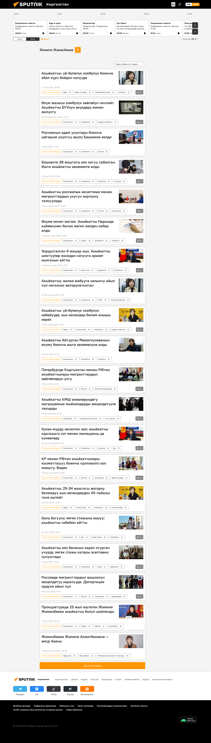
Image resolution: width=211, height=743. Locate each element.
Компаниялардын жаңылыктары (112, 706)
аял (114, 448)
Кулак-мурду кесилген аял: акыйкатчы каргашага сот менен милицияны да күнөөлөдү (75, 433)
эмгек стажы (97, 537)
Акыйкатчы (85, 122)
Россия (101, 151)
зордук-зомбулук (105, 122)
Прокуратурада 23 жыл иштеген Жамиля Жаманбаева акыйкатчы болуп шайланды (78, 609)
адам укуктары (81, 92)
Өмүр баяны (84, 656)
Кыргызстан (68, 122)
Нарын (84, 240)
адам (65, 92)
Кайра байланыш (74, 709)
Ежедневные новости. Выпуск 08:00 (29, 27)
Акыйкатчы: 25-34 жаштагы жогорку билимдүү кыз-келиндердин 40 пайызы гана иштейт (76, 493)
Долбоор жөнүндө (21, 706)
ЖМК (100, 300)
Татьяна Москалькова (103, 389)
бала (100, 567)
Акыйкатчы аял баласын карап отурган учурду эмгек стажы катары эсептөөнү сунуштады (76, 552)
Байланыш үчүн (67, 706)
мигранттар (116, 211)
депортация (116, 596)
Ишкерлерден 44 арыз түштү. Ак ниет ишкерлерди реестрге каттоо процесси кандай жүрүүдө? (131, 30)
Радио (65, 329)
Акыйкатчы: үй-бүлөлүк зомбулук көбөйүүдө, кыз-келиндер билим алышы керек (76, 315)
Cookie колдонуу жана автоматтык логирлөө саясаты (38, 709)
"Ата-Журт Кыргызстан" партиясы (111, 656)
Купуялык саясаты (139, 706)
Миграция (106, 679)
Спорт (118, 679)
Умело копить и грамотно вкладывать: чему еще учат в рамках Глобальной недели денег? (62, 30)
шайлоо (98, 626)
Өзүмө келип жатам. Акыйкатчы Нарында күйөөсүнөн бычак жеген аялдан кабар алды (78, 226)
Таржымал (67, 656)
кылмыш (101, 448)
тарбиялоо (114, 567)
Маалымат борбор (162, 679)
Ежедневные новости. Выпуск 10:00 (165, 27)
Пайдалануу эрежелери (45, 706)
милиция (117, 181)
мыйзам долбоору (117, 300)
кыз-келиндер (117, 507)
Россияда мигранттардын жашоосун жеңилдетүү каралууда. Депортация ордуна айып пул (73, 582)
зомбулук (122, 92)
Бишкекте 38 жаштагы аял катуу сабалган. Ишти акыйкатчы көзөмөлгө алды (79, 164)
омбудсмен (67, 418)
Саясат (83, 626)
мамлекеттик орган (102, 92)
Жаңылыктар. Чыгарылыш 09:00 (95, 27)
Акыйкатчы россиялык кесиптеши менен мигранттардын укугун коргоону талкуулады (77, 196)
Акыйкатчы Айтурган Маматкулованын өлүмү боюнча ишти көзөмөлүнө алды (76, 342)
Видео (146, 679)
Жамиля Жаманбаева (56, 50)
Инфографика (132, 679)
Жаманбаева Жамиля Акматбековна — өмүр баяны (75, 638)
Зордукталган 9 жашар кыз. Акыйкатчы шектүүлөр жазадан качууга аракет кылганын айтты (76, 255)
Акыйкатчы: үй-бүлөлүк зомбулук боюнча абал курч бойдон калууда (77, 75)
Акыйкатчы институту (88, 418)
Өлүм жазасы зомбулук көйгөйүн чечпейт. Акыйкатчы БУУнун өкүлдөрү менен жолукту (78, 107)
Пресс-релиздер (85, 706)
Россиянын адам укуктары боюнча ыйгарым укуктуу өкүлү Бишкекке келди (77, 134)
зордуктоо (102, 270)
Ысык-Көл (85, 270)
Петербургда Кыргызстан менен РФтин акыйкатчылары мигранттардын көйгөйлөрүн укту (76, 374)
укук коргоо (110, 418)
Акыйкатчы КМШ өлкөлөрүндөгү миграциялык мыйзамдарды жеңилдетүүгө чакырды (79, 404)
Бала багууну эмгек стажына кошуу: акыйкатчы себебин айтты (73, 520)
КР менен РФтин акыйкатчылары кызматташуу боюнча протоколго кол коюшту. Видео (74, 463)
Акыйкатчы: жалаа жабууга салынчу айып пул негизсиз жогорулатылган (78, 283)
